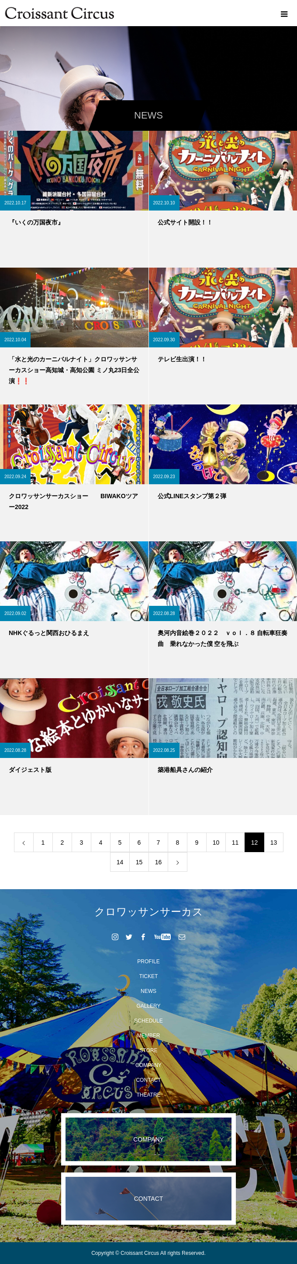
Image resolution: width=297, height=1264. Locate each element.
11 (235, 842)
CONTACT (148, 1080)
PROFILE (148, 961)
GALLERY (148, 1006)
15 (139, 862)
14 (120, 862)
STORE (148, 1050)
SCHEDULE (148, 1021)
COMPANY (148, 1065)
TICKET (148, 976)
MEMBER (148, 1036)
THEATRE (148, 1095)
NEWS (148, 991)
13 (273, 842)
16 (158, 862)
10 (216, 842)
